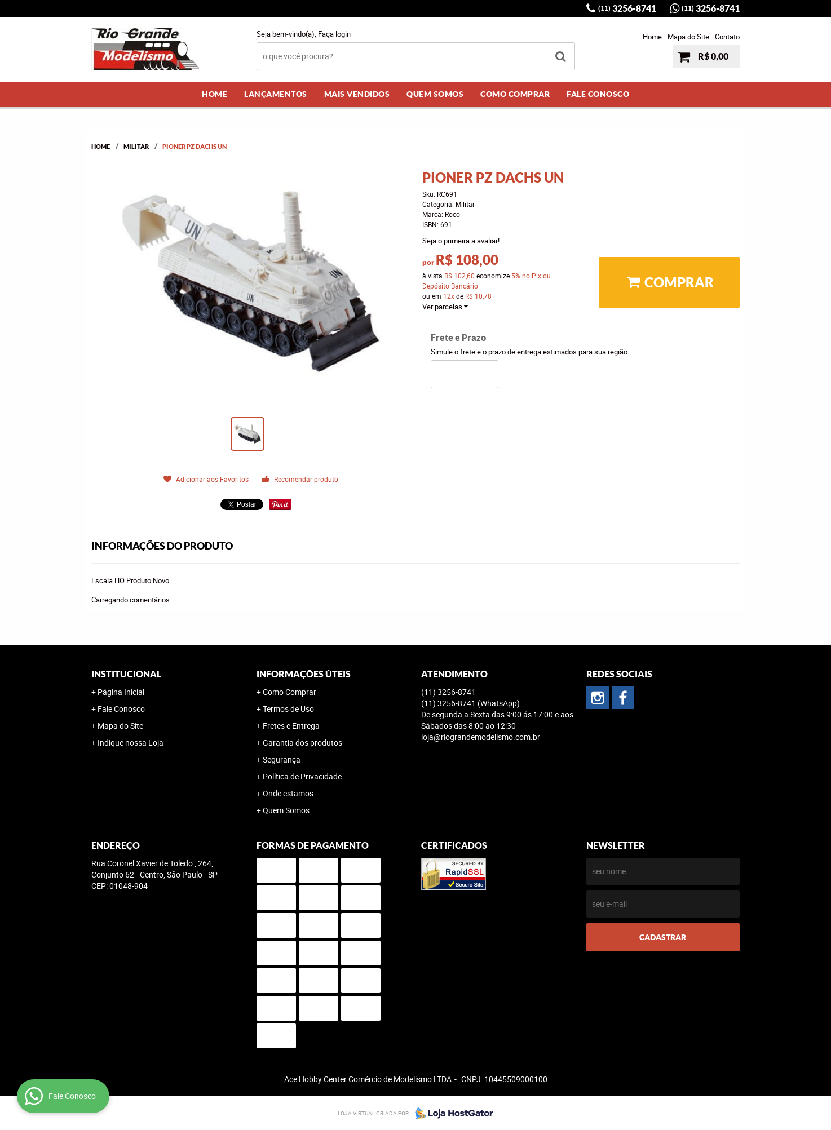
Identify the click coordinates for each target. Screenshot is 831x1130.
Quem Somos (434, 94)
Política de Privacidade (302, 776)
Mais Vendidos (357, 94)
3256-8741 (627, 8)
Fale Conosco (598, 94)
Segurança (281, 759)
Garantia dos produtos (302, 742)
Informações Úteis (304, 674)
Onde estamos (288, 793)
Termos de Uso (288, 708)
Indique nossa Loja (130, 742)
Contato (727, 37)
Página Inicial (121, 691)
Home (652, 37)
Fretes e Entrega (291, 725)
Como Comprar (515, 94)
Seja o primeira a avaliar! (461, 241)
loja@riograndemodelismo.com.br (480, 737)
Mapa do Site (688, 37)
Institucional (126, 674)
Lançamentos (275, 94)
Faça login (334, 34)
